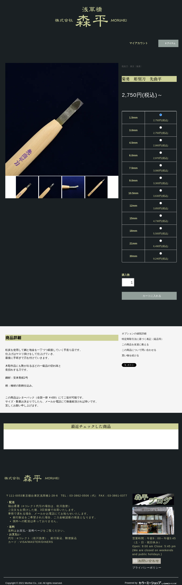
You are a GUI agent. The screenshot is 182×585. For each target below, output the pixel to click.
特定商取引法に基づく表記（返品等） (143, 339)
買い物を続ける (130, 355)
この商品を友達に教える (135, 344)
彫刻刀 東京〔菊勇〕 (132, 66)
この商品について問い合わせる (139, 350)
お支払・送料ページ (30, 530)
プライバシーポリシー (147, 567)
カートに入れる (149, 295)
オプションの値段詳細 (134, 333)
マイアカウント (138, 43)
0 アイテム (168, 43)
